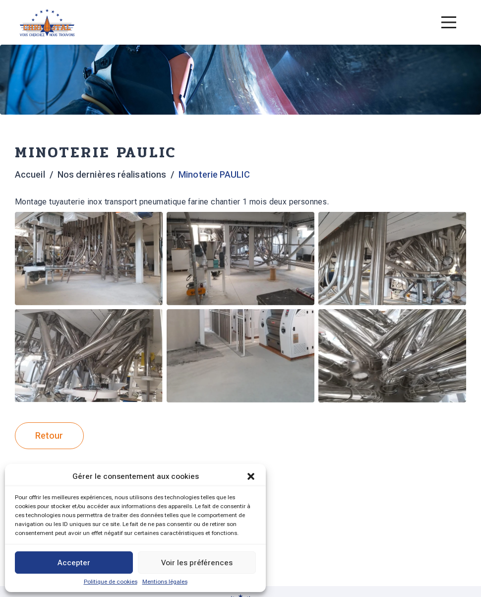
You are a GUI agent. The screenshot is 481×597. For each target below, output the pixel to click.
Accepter (74, 562)
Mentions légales (164, 582)
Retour (49, 435)
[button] (251, 476)
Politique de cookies (110, 582)
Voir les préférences (197, 562)
